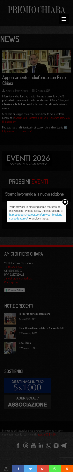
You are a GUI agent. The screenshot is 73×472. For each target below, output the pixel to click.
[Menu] (64, 19)
